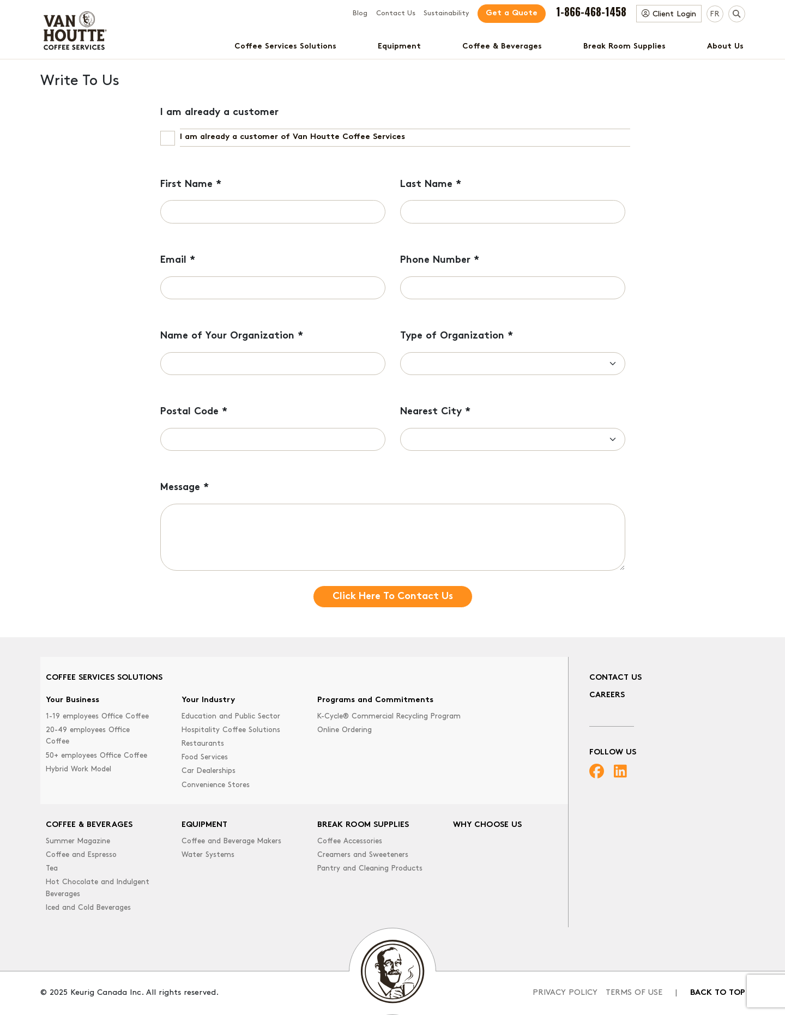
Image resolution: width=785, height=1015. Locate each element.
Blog (360, 13)
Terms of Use (634, 993)
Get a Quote (512, 13)
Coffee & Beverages (502, 47)
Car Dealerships (208, 771)
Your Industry (208, 700)
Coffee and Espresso (81, 855)
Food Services (205, 757)
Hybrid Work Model (78, 769)
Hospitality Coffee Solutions (231, 730)
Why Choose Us (487, 825)
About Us (725, 47)
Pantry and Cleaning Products (369, 868)
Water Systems (208, 855)
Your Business (72, 700)
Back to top (717, 993)
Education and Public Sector (231, 716)
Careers (607, 695)
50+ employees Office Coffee (96, 755)
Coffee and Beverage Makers (231, 841)
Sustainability (446, 13)
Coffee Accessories (349, 841)
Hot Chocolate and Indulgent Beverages (97, 888)
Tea (52, 868)
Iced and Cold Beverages (88, 907)
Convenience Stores (216, 785)
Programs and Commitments (375, 700)
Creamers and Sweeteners (362, 855)
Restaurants (203, 743)
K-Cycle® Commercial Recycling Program (389, 716)
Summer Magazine (78, 841)
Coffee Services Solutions (285, 47)
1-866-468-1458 (591, 11)
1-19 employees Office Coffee (97, 716)
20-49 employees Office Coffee (88, 736)
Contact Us (395, 13)
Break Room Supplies (624, 47)
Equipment (399, 47)
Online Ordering (344, 730)
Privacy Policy (565, 993)
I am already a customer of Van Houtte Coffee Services (292, 137)
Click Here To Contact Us (393, 596)
